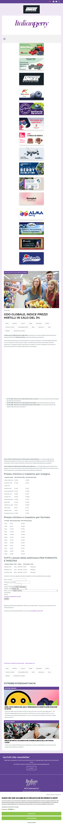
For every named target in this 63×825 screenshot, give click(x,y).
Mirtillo (47, 323)
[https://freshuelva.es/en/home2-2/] (31, 50)
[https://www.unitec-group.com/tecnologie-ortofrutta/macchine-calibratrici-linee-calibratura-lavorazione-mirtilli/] (31, 80)
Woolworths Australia (19, 331)
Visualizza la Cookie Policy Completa (10, 807)
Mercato (20, 272)
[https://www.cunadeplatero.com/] (31, 244)
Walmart (7, 331)
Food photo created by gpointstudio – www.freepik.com (19, 663)
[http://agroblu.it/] (31, 155)
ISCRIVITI (31, 768)
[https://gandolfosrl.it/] (31, 214)
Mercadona (39, 323)
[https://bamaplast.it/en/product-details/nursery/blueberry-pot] (31, 199)
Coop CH (23, 323)
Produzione (7, 592)
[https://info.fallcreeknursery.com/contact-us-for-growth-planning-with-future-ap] (31, 184)
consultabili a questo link (36, 611)
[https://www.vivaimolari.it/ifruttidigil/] (31, 125)
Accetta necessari (31, 818)
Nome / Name (7, 579)
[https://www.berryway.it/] (31, 110)
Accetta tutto (31, 813)
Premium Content (9, 327)
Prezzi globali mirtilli (23, 327)
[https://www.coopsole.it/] (31, 140)
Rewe (33, 327)
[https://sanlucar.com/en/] (31, 229)
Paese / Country (8, 590)
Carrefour (14, 323)
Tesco (49, 327)
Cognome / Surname (9, 582)
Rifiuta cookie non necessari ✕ (53, 794)
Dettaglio (14, 272)
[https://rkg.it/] (31, 95)
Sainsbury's (41, 327)
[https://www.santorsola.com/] (31, 259)
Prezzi (25, 272)
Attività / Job (7, 588)
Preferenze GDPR (31, 822)
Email (5, 584)
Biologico (8, 272)
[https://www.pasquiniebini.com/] (31, 65)
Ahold (6, 323)
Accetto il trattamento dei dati (12, 596)
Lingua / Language (9, 586)
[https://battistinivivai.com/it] (31, 169)
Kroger (30, 323)
